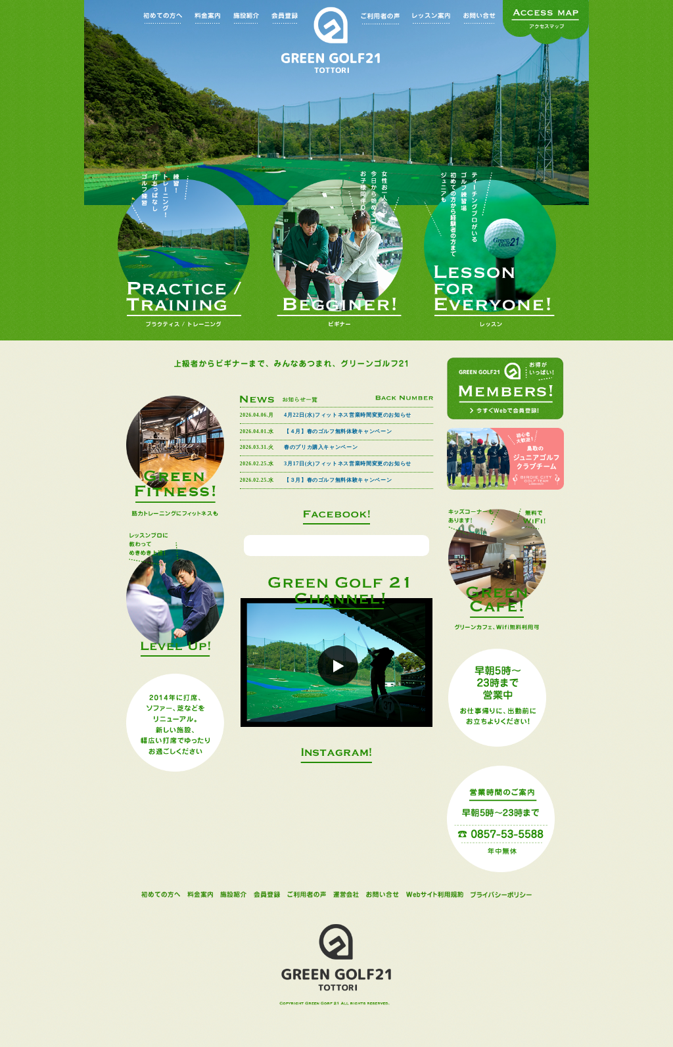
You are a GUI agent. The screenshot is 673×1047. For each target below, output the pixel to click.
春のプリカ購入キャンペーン (321, 447)
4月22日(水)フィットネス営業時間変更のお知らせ (347, 415)
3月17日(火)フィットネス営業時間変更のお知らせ (347, 464)
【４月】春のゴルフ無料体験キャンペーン (338, 431)
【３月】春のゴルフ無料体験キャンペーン (338, 480)
